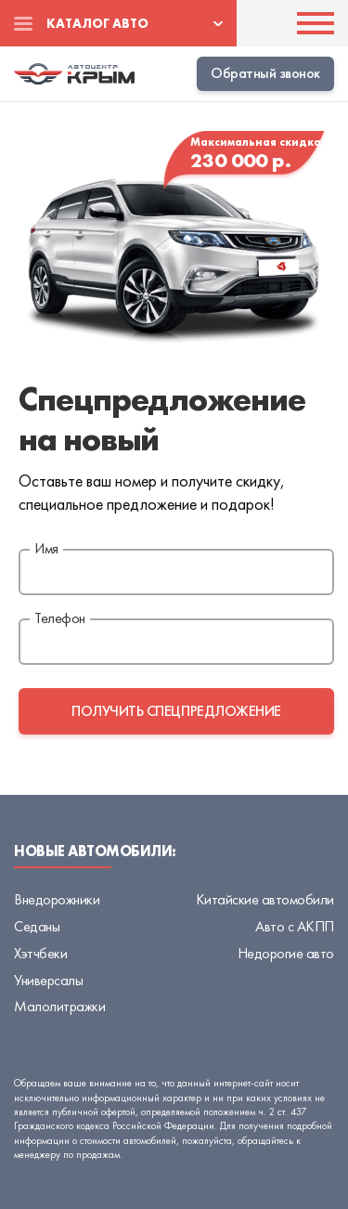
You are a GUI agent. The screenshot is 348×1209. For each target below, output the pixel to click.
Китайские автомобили (265, 899)
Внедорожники (56, 899)
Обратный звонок (265, 73)
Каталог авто (97, 23)
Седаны (36, 926)
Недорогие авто (286, 953)
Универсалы (48, 980)
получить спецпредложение (175, 711)
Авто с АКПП (294, 926)
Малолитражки (59, 1006)
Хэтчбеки (40, 953)
